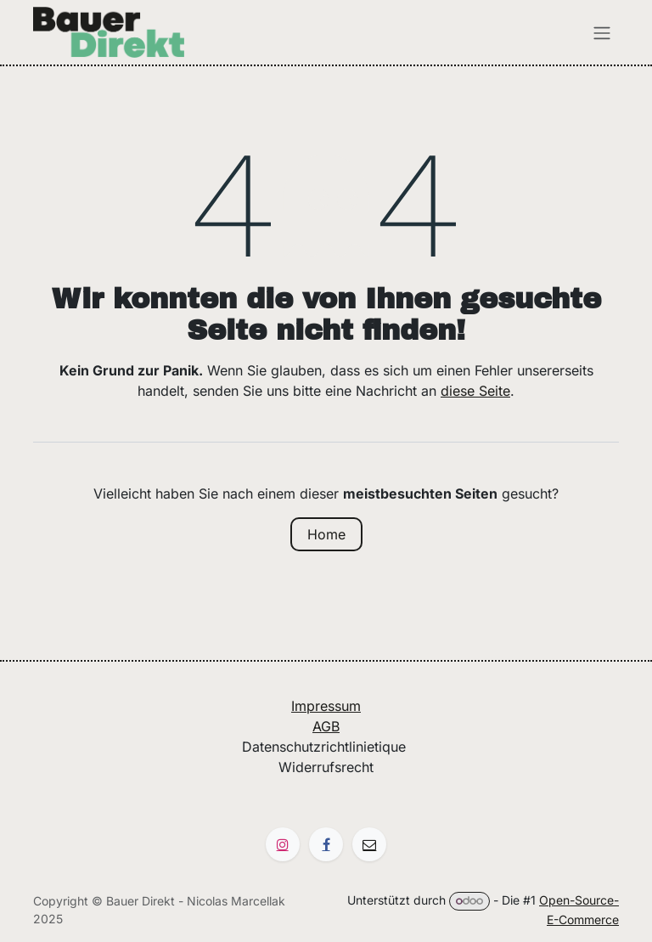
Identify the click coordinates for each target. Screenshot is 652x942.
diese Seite (475, 390)
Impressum (326, 705)
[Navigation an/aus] (602, 32)
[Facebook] (326, 844)
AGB (326, 726)
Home (326, 534)
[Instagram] (283, 844)
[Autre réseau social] (369, 844)
